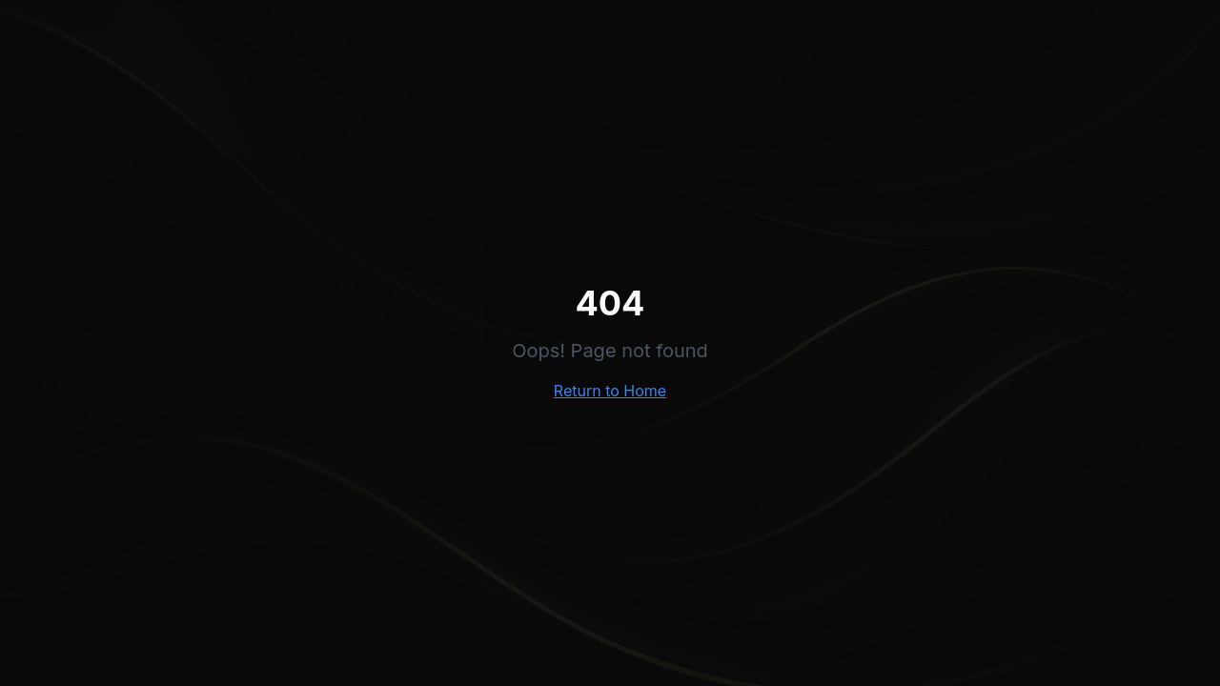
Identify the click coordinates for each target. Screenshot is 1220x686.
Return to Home (610, 390)
